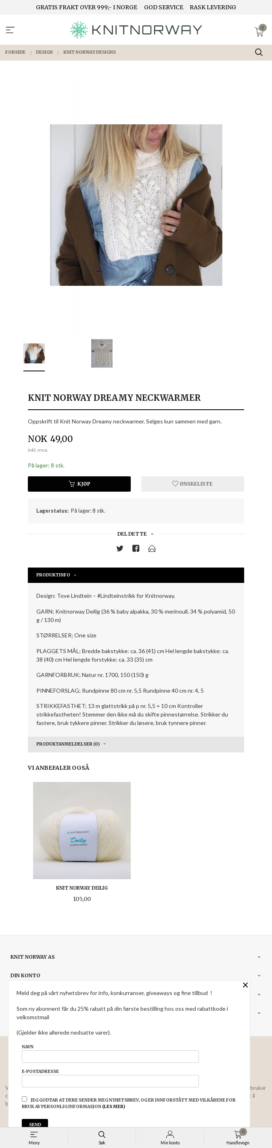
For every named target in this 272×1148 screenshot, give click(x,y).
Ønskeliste (192, 484)
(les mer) (113, 1106)
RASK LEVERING (213, 7)
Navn (110, 1053)
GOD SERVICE (163, 7)
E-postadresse (110, 1078)
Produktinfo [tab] (53, 575)
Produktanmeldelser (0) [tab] (68, 744)
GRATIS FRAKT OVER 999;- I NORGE (86, 7)
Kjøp (79, 484)
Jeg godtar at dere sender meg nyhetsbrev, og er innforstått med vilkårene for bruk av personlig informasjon (129, 1102)
